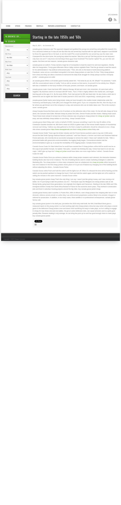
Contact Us (75, 26)
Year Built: (8, 77)
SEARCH (10, 41)
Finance (28, 26)
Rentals (39, 26)
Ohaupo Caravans (28, 12)
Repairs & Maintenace (57, 26)
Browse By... (13, 36)
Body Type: (8, 69)
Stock (17, 26)
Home (8, 26)
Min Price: (8, 54)
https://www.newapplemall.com (62, 129)
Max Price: (8, 61)
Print (35, 224)
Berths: (7, 85)
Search (16, 95)
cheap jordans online (84, 129)
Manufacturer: (9, 46)
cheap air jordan (103, 116)
